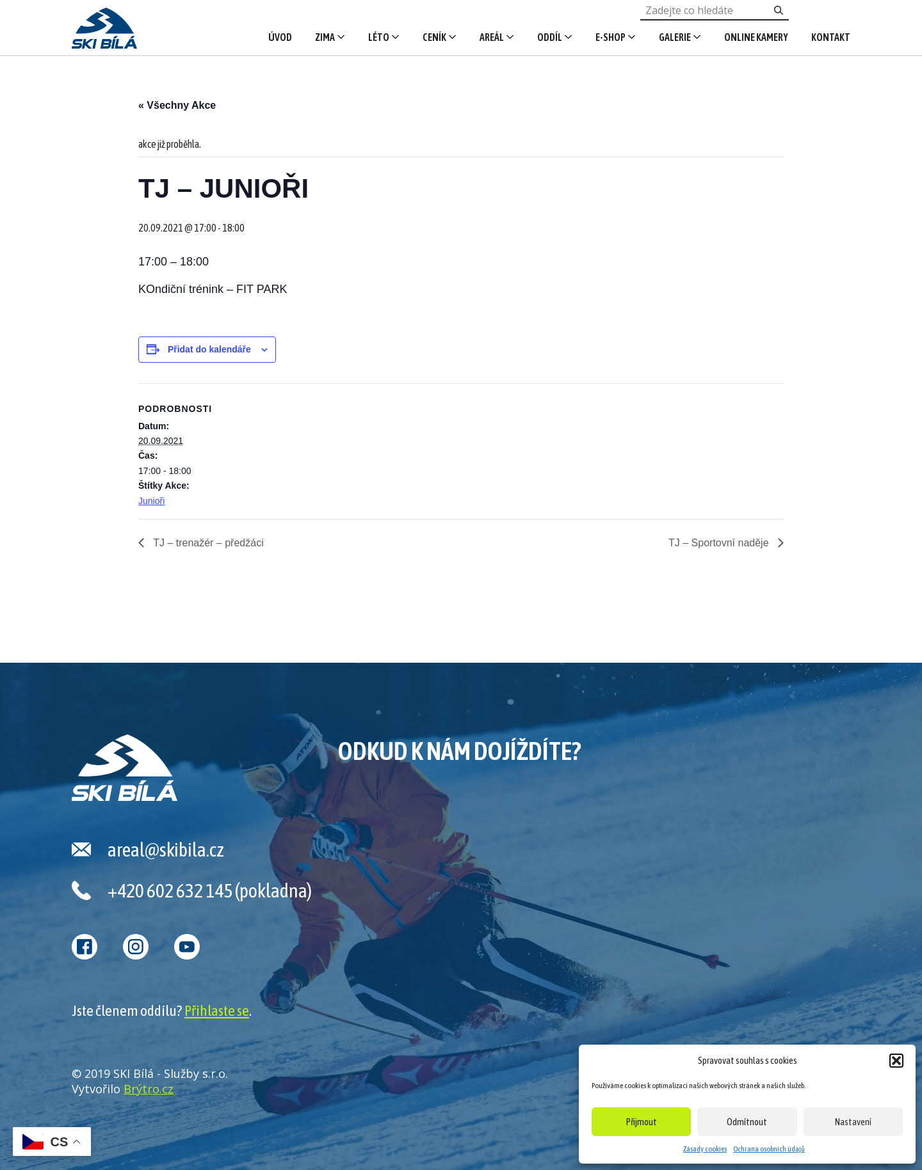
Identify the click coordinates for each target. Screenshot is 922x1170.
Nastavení (853, 1121)
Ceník (434, 37)
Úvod (280, 37)
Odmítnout (747, 1121)
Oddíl (549, 37)
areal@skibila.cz (166, 849)
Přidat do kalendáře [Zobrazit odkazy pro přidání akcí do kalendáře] (209, 349)
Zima (325, 37)
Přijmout (641, 1121)
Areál (492, 37)
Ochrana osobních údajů (769, 1148)
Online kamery (756, 37)
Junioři (151, 501)
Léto (378, 37)
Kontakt (830, 37)
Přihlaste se (216, 1010)
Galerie (675, 37)
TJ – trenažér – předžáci (207, 542)
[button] (896, 1060)
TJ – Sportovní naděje (720, 542)
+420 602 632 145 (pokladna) (210, 890)
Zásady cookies (705, 1148)
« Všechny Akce (177, 105)
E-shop (610, 37)
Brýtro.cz (149, 1088)
